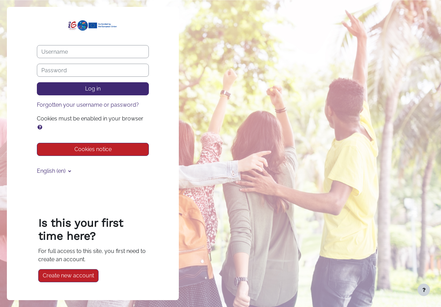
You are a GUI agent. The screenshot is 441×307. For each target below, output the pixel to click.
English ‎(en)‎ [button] (52, 171)
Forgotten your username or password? (88, 105)
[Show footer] (424, 290)
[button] (41, 127)
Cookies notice (93, 149)
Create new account (68, 275)
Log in (93, 88)
